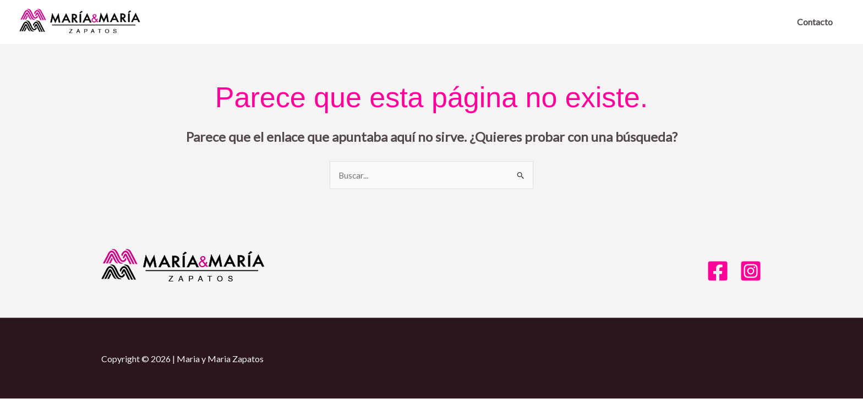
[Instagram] (751, 271)
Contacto (815, 21)
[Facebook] (718, 271)
